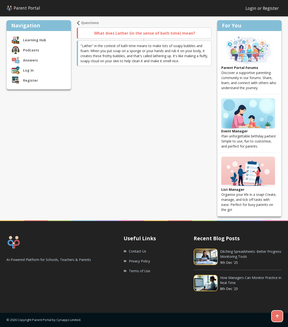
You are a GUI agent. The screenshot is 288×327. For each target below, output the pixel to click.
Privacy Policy (137, 261)
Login (252, 8)
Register (271, 8)
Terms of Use (137, 271)
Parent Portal (23, 8)
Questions (88, 22)
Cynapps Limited (68, 320)
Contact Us (135, 251)
